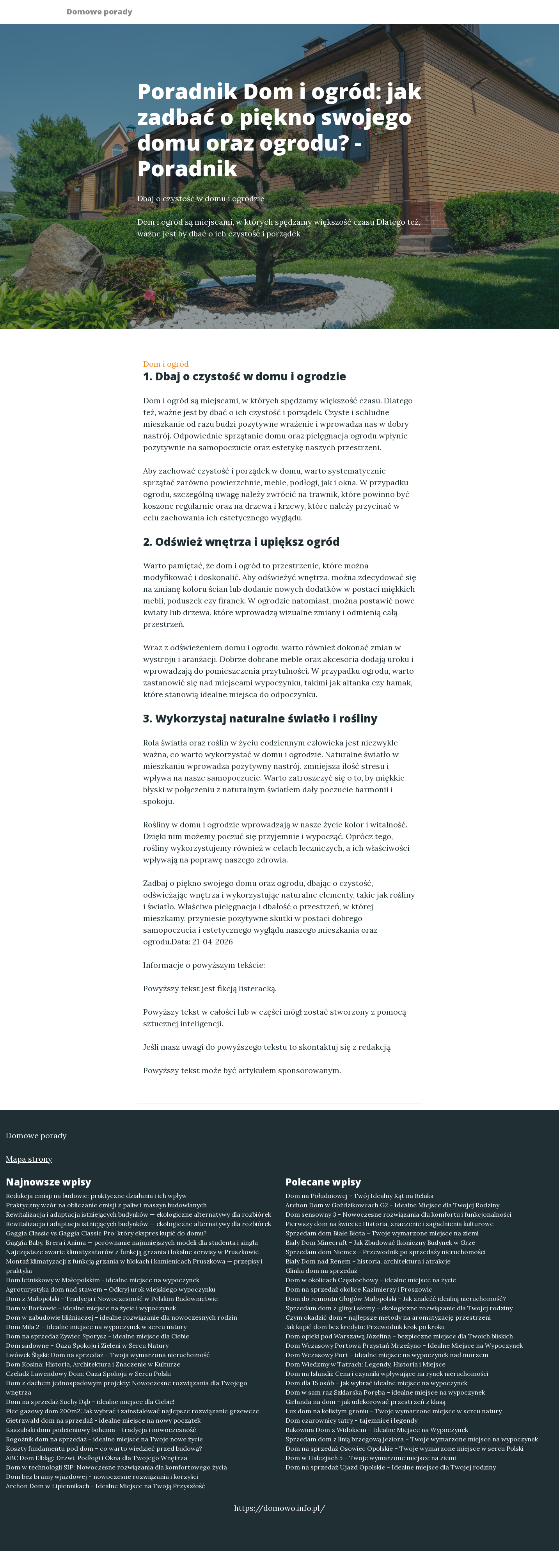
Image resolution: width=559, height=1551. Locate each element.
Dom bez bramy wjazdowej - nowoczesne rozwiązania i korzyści (102, 1476)
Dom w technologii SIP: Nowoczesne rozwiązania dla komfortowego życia (116, 1467)
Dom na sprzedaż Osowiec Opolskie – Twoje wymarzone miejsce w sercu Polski (405, 1448)
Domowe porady (104, 12)
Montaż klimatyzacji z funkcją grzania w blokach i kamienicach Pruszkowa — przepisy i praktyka (134, 1265)
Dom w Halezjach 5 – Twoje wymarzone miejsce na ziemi (371, 1458)
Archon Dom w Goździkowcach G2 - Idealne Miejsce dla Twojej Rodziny (392, 1205)
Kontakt (474, 14)
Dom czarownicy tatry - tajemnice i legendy (351, 1420)
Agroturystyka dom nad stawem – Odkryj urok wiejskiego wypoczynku (110, 1289)
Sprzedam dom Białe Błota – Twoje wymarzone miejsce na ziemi (382, 1233)
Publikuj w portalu (373, 14)
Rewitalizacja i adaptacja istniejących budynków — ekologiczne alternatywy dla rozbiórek (138, 1214)
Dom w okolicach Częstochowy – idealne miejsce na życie (371, 1280)
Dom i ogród (166, 364)
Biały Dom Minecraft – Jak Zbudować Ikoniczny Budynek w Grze (380, 1242)
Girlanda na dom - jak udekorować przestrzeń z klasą (365, 1401)
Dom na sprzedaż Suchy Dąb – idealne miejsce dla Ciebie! (90, 1401)
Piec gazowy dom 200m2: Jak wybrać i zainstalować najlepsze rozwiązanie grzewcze (132, 1411)
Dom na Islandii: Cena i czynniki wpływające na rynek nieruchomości (387, 1373)
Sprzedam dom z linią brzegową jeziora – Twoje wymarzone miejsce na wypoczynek (412, 1439)
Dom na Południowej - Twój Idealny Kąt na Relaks (359, 1196)
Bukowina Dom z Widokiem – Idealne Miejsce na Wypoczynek (377, 1430)
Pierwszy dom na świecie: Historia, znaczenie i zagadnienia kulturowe (389, 1224)
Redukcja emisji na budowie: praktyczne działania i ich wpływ (96, 1196)
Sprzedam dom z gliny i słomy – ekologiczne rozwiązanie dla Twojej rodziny (399, 1308)
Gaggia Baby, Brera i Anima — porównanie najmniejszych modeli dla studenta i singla (132, 1242)
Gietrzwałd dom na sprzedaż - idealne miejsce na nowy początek (103, 1420)
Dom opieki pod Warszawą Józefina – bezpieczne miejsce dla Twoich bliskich (399, 1336)
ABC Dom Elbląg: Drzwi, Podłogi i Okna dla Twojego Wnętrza (96, 1458)
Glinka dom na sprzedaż (321, 1270)
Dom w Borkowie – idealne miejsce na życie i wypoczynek (91, 1308)
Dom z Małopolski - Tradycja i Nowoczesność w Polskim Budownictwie (112, 1299)
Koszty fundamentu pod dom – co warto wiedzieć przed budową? (104, 1448)
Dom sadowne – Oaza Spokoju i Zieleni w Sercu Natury (87, 1345)
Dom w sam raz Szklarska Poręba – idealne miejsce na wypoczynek (385, 1392)
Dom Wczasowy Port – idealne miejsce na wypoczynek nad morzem (387, 1355)
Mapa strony (29, 1159)
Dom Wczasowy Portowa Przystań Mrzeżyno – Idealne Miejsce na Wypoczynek (404, 1345)
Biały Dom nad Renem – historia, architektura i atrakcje (368, 1261)
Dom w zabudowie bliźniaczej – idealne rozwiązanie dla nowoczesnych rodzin (121, 1317)
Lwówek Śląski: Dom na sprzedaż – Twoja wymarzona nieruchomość (108, 1355)
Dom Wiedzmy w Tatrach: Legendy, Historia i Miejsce (365, 1364)
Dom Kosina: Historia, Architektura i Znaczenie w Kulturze (93, 1364)
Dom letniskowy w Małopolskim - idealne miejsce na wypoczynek (102, 1280)
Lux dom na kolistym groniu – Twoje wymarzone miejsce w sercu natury (394, 1411)
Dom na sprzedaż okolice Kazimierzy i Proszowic (359, 1289)
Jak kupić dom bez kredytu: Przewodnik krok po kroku (365, 1327)
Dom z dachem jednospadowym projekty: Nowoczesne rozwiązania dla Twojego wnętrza (126, 1387)
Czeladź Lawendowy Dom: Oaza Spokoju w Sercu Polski (88, 1373)
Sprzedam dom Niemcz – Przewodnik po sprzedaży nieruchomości (386, 1252)
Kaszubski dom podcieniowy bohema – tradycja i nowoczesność (101, 1430)
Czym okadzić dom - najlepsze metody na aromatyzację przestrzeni (388, 1317)
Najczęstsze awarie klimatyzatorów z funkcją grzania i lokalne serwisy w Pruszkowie (132, 1252)
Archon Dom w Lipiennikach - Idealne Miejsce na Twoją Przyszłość (105, 1486)
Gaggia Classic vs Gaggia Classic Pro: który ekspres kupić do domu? (106, 1233)
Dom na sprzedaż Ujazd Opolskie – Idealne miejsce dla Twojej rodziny (391, 1467)
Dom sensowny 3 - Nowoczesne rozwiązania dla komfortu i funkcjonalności (398, 1214)
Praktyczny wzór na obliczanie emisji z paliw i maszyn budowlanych (106, 1205)
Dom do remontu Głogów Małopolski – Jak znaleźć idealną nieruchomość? (396, 1299)
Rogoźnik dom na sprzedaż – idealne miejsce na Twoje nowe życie (104, 1439)
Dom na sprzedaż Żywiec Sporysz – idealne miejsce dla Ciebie (97, 1336)
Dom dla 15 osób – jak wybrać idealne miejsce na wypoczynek (376, 1383)
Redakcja (431, 14)
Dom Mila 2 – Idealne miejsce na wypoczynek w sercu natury (96, 1327)
